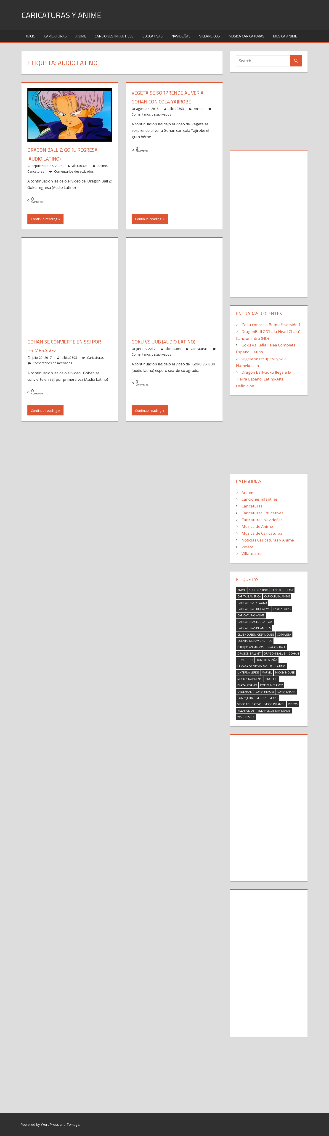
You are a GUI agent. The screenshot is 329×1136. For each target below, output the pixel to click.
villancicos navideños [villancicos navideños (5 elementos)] (273, 711)
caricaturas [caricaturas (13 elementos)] (282, 609)
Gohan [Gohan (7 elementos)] (294, 653)
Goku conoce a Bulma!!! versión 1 (271, 324)
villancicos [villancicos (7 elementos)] (245, 711)
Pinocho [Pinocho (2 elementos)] (271, 679)
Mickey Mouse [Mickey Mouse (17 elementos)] (285, 672)
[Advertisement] (269, 112)
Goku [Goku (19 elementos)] (241, 660)
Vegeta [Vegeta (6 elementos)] (261, 698)
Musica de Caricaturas (261, 533)
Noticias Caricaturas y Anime (267, 540)
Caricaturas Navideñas (262, 519)
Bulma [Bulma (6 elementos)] (288, 590)
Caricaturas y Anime (62, 15)
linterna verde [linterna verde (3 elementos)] (248, 672)
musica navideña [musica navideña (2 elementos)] (249, 679)
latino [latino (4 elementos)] (280, 666)
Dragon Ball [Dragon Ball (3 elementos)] (276, 647)
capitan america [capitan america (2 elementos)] (249, 596)
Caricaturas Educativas (262, 512)
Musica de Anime (257, 526)
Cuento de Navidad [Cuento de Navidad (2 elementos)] (251, 641)
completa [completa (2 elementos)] (284, 635)
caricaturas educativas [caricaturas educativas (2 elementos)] (254, 622)
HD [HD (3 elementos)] (251, 660)
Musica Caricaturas (246, 36)
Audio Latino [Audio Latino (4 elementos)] (258, 590)
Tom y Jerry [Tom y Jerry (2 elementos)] (245, 698)
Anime (80, 36)
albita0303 (80, 166)
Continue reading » (45, 219)
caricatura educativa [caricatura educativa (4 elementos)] (253, 609)
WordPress (50, 1124)
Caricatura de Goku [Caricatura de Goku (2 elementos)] (252, 603)
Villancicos (209, 36)
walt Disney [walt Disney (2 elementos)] (246, 717)
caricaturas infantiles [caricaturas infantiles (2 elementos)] (254, 628)
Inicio (30, 36)
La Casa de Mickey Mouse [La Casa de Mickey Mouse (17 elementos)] (254, 666)
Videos (247, 547)
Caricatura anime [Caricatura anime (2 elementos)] (277, 596)
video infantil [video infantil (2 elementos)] (275, 704)
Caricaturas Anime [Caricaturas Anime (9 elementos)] (250, 615)
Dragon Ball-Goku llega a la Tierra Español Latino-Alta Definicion (263, 379)
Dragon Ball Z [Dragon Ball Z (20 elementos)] (274, 653)
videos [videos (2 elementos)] (292, 704)
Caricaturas (55, 36)
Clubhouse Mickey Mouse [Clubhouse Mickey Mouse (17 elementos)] (255, 635)
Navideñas (181, 36)
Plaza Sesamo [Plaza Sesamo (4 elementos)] (247, 685)
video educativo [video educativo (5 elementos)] (249, 704)
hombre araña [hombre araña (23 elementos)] (266, 660)
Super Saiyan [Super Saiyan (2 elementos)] (286, 692)
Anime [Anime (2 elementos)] (241, 590)
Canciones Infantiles (114, 36)
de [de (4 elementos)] (270, 641)
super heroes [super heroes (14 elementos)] (264, 692)
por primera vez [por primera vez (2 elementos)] (271, 685)
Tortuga (72, 1124)
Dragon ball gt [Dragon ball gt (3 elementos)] (249, 653)
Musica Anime (285, 36)
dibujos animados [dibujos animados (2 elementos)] (250, 647)
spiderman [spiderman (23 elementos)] (244, 692)
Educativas (152, 36)
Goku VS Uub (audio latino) (164, 342)
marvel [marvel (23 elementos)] (267, 672)
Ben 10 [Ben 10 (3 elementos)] (276, 590)
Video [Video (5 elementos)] (274, 698)
